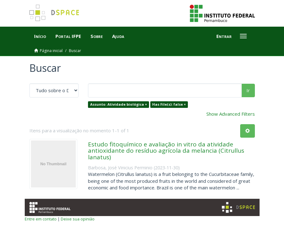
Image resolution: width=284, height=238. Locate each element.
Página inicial (51, 50)
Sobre (96, 36)
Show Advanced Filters (230, 114)
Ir (248, 90)
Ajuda (118, 36)
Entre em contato (41, 219)
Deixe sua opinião (78, 219)
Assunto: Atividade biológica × (118, 104)
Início (40, 36)
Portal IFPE (68, 36)
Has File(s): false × (169, 104)
